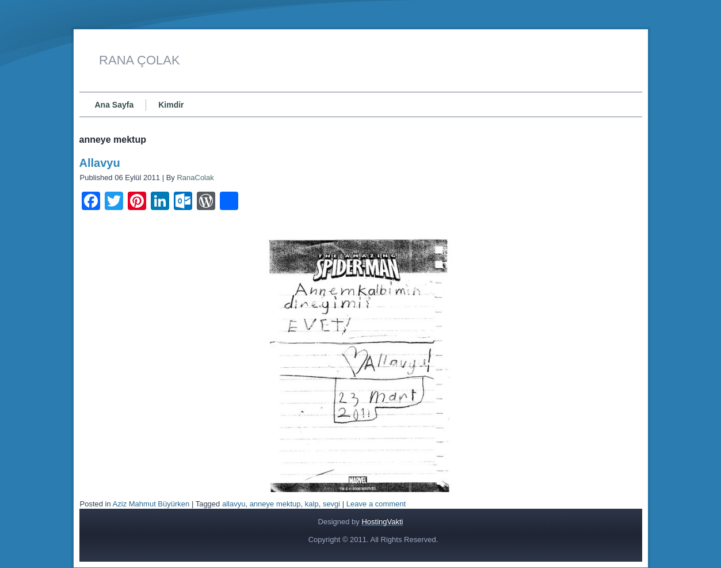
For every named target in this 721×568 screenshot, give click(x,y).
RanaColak (195, 177)
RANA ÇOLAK (139, 60)
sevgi (331, 504)
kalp (312, 504)
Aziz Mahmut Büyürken (151, 504)
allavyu (233, 504)
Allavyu (99, 163)
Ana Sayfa (114, 104)
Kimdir (171, 104)
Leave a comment (376, 504)
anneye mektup (275, 504)
